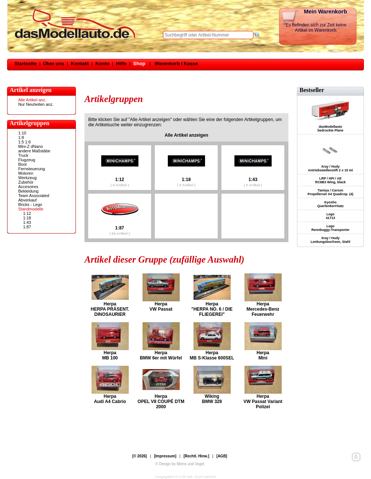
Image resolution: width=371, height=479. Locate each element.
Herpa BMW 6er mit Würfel (161, 355)
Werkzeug (27, 177)
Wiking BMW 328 (212, 399)
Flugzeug (26, 160)
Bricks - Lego (30, 204)
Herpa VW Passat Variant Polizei (262, 401)
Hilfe (121, 63)
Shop (139, 63)
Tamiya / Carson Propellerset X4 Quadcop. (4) (330, 192)
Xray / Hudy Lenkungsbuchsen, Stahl (331, 240)
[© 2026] (139, 456)
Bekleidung (28, 191)
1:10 (22, 133)
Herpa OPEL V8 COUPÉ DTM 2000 (161, 401)
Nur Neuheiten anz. (36, 104)
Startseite (25, 63)
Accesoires (28, 186)
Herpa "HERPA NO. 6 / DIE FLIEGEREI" (212, 309)
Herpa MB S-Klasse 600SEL (212, 355)
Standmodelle (30, 209)
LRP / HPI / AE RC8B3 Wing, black (330, 180)
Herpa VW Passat (161, 306)
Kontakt (80, 63)
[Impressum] (165, 456)
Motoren (25, 173)
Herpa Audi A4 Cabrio (110, 399)
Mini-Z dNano (30, 146)
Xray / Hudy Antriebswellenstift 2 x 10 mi (330, 168)
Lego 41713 (330, 216)
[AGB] (222, 456)
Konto (102, 63)
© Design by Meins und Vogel (179, 464)
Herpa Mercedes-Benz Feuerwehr (262, 309)
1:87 (27, 227)
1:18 (27, 218)
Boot (22, 164)
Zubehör (25, 182)
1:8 (21, 137)
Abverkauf (27, 200)
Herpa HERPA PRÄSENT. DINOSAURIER (110, 309)
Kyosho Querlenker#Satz (330, 204)
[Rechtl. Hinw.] (196, 456)
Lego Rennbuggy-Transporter (330, 228)
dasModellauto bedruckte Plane (330, 128)
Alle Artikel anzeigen (186, 135)
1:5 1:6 (24, 142)
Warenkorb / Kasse (176, 63)
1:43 (27, 222)
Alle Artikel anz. (32, 100)
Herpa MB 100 (110, 355)
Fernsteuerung (31, 168)
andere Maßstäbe (34, 151)
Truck (23, 155)
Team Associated (33, 195)
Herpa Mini (262, 355)
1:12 (27, 213)
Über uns (53, 63)
